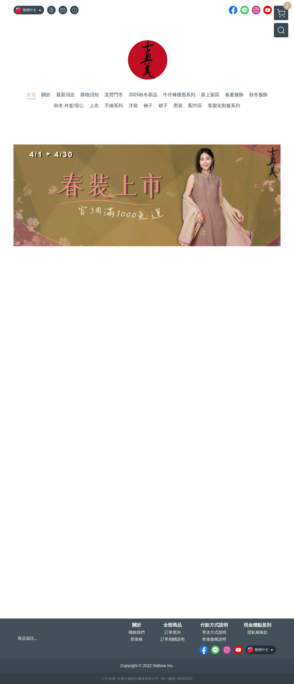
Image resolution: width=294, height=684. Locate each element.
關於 (136, 625)
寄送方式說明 (214, 632)
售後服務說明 (214, 639)
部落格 (137, 639)
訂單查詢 (173, 632)
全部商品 (172, 625)
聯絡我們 (137, 632)
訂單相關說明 (172, 639)
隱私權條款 (257, 632)
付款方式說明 (214, 625)
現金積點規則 (257, 625)
